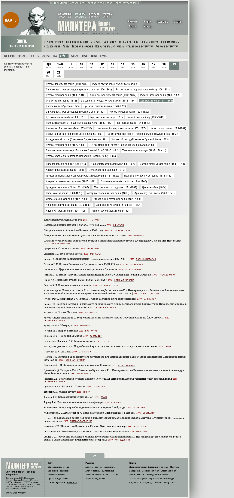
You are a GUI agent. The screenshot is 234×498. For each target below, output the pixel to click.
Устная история (93, 474)
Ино (32, 55)
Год (55, 55)
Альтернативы (92, 470)
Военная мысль (137, 474)
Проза (106, 341)
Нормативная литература (161, 478)
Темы (94, 55)
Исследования (134, 264)
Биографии (93, 248)
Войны (63, 55)
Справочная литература (141, 482)
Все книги (9, 55)
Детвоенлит (108, 470)
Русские (22, 55)
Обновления (58, 467)
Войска (74, 55)
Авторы (89, 467)
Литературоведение (81, 421)
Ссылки (57, 482)
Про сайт (58, 478)
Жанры (46, 55)
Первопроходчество (95, 478)
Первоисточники (60, 243)
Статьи (98, 467)
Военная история (120, 230)
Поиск (103, 55)
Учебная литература (165, 482)
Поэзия (114, 474)
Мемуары (95, 220)
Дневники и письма (158, 467)
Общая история (168, 470)
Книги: (21, 43)
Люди (85, 55)
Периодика (109, 467)
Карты (106, 474)
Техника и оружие (138, 478)
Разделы (57, 474)
